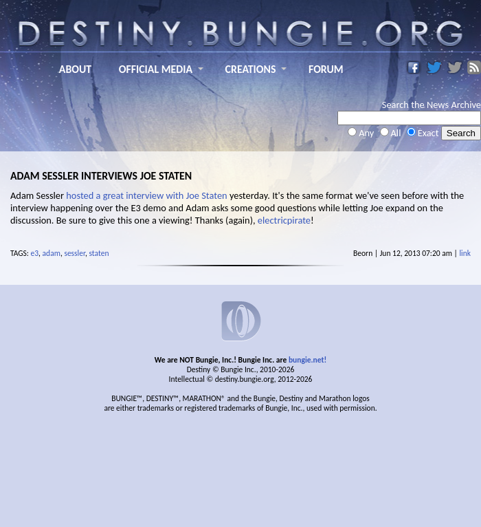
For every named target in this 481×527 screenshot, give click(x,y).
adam (51, 253)
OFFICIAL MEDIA (155, 69)
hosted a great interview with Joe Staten (146, 195)
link (465, 253)
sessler (74, 253)
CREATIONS (250, 69)
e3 (35, 253)
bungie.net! (307, 360)
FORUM (326, 69)
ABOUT (75, 69)
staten (99, 253)
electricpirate (284, 220)
